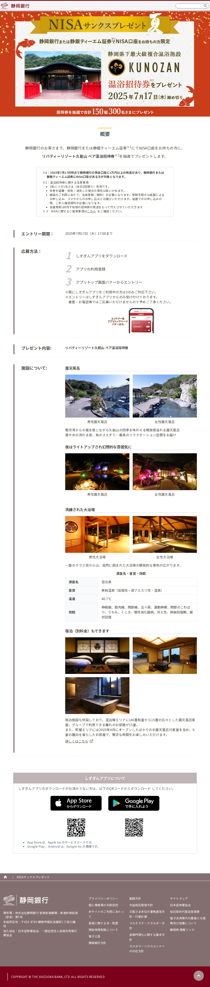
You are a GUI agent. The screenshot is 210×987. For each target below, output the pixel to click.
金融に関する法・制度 (103, 923)
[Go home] (25, 900)
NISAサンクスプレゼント (33, 877)
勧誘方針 (135, 898)
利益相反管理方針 (141, 905)
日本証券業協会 (180, 905)
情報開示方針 (97, 943)
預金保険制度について (103, 930)
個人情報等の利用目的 (103, 905)
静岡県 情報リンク (182, 930)
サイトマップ (179, 898)
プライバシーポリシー (103, 898)
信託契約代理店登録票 (185, 911)
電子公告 (94, 936)
